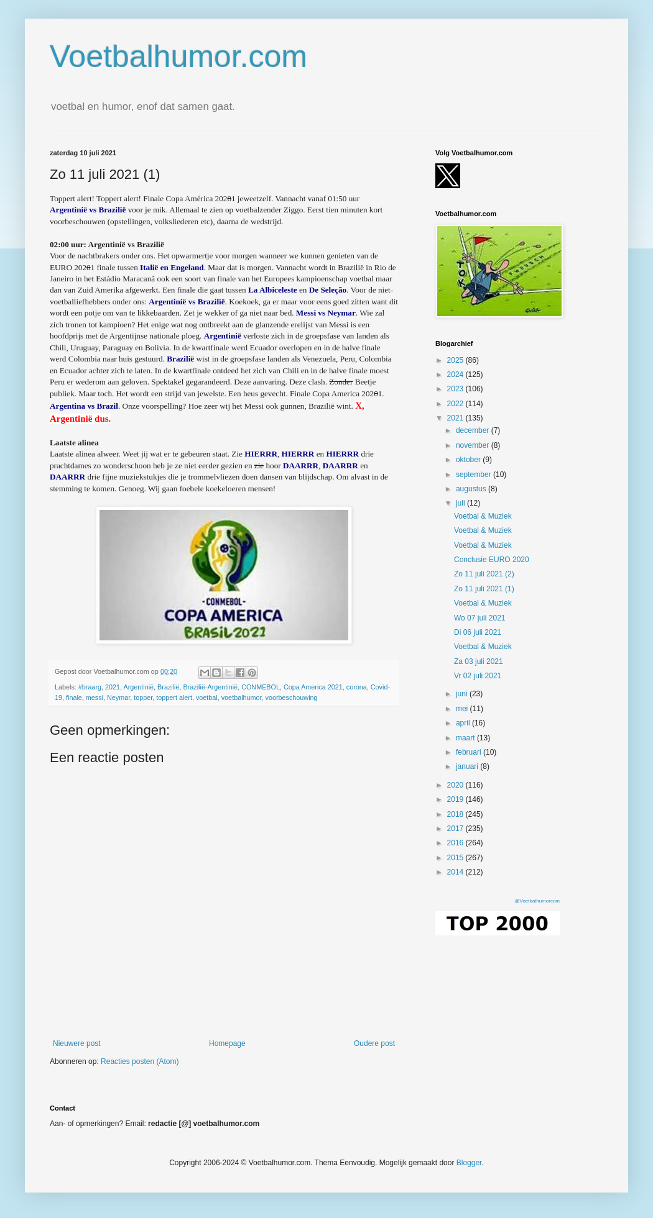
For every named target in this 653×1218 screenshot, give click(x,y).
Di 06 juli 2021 (477, 632)
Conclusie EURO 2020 (491, 559)
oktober (469, 459)
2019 (456, 799)
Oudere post (374, 1043)
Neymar (118, 697)
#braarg (89, 687)
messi (94, 697)
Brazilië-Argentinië (210, 687)
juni (463, 693)
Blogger (469, 1162)
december (473, 430)
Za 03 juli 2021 (478, 661)
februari (469, 752)
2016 (456, 843)
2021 (112, 687)
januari (468, 766)
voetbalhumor (241, 697)
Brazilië (168, 687)
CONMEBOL (260, 687)
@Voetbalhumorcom (537, 901)
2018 (456, 814)
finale (74, 697)
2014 (456, 872)
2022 (456, 403)
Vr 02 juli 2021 (477, 675)
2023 (456, 388)
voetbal (207, 697)
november (473, 445)
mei (463, 708)
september (474, 474)
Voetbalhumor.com (178, 56)
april (464, 723)
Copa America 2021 (313, 687)
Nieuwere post (77, 1043)
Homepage (227, 1043)
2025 (456, 360)
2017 (456, 828)
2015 (456, 857)
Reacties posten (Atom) (139, 1061)
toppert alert (174, 697)
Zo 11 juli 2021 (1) (484, 588)
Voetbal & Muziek (483, 516)
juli (461, 503)
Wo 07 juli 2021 (480, 618)
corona (356, 687)
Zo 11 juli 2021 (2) (484, 574)
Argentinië (138, 687)
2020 (456, 785)
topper (143, 697)
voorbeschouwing (292, 697)
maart (466, 738)
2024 (456, 374)
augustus (472, 488)
